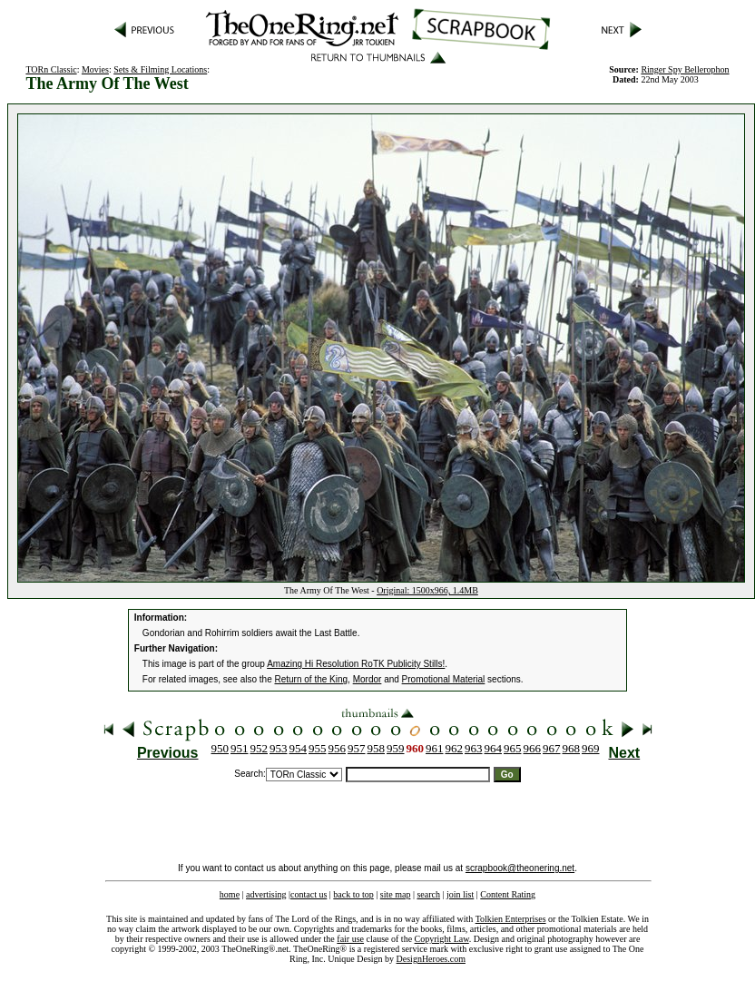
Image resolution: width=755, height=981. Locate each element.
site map (395, 894)
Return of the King (311, 679)
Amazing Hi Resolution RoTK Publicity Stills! (356, 664)
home (230, 894)
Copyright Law (442, 939)
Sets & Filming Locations (160, 69)
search (428, 894)
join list (460, 894)
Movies (95, 69)
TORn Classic (50, 69)
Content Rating (507, 894)
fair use (350, 939)
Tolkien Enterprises (511, 919)
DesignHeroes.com (431, 959)
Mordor (367, 679)
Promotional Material (443, 679)
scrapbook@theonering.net (520, 868)
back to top (353, 894)
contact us (308, 894)
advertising (266, 894)
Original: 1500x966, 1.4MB (427, 590)
